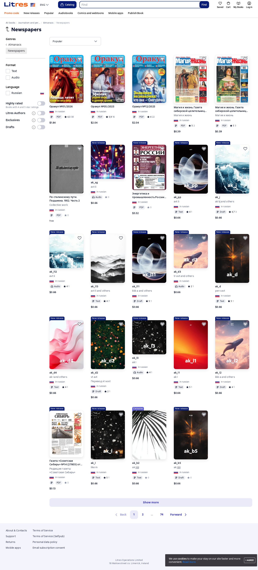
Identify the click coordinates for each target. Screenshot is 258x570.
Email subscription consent (49, 547)
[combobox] (139, 4)
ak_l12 (53, 271)
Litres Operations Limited (129, 560)
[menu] (44, 4)
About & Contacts (16, 530)
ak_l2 (218, 372)
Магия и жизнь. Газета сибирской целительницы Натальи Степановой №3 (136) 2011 (231, 109)
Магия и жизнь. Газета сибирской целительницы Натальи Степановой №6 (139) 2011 (190, 109)
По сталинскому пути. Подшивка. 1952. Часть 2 (64, 198)
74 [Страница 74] (161, 514)
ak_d (218, 286)
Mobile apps (115, 13)
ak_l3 (135, 358)
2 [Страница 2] (143, 514)
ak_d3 (177, 271)
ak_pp (177, 197)
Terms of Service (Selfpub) (49, 536)
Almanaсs (13, 45)
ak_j (217, 197)
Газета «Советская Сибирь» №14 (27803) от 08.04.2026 (64, 462)
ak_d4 (53, 372)
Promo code (11, 13)
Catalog (67, 5)
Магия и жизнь (183, 115)
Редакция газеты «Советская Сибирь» (62, 470)
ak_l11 (135, 286)
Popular (49, 13)
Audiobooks (65, 13)
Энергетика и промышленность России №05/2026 (148, 195)
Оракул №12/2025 (143, 106)
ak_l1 (177, 372)
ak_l (93, 463)
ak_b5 (177, 463)
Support (11, 536)
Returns (10, 542)
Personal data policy (45, 542)
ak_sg (94, 182)
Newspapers (16, 51)
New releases (32, 13)
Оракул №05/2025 (102, 106)
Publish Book (135, 13)
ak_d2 (94, 372)
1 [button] (134, 514)
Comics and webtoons (91, 13)
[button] (178, 514)
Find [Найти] (204, 4)
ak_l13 (94, 286)
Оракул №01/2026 (61, 106)
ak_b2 (135, 463)
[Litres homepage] (19, 4)
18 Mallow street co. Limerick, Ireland (129, 563)
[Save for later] (79, 58)
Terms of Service (43, 530)
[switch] (41, 103)
